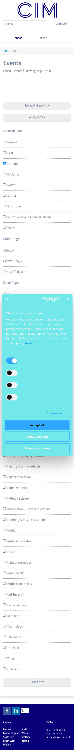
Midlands (8, 745)
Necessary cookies (37, 448)
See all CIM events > (37, 105)
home (5, 51)
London (17, 38)
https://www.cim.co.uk (58, 738)
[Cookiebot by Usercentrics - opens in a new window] (44, 299)
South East (8, 737)
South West (9, 741)
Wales (25, 733)
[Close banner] (68, 299)
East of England (11, 733)
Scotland (26, 737)
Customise (54, 413)
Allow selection (37, 436)
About (43, 38)
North (24, 730)
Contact (50, 722)
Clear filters (37, 682)
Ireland (25, 741)
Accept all (37, 425)
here (28, 343)
